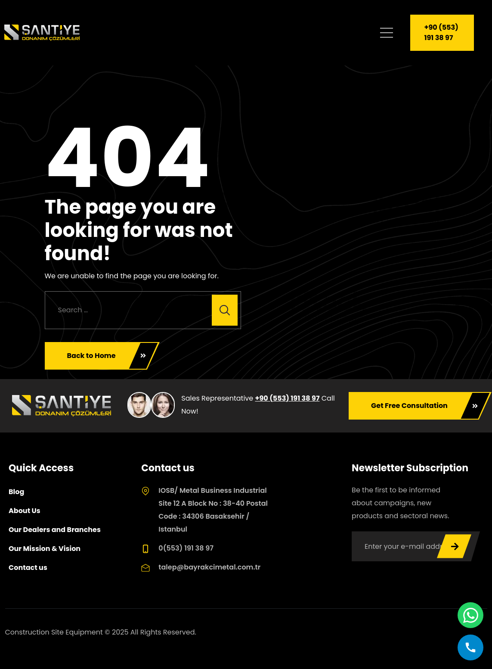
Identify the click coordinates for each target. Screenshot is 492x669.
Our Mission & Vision (44, 549)
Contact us (28, 568)
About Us (24, 511)
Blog (16, 492)
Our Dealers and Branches (55, 530)
